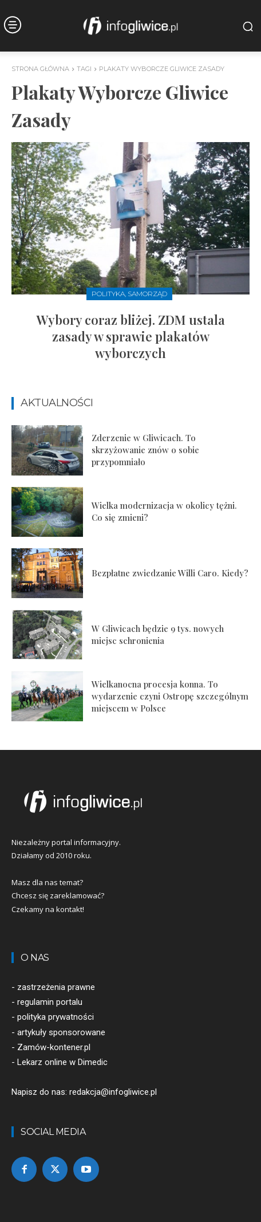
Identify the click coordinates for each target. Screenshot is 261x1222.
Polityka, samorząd (129, 293)
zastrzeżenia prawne (56, 987)
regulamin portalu (49, 1002)
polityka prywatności (55, 1017)
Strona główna (40, 69)
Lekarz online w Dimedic (62, 1062)
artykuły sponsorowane (61, 1032)
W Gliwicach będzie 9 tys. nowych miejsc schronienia (158, 634)
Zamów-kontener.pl (53, 1047)
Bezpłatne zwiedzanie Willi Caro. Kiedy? (170, 573)
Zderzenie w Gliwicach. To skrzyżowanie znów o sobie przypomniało (145, 449)
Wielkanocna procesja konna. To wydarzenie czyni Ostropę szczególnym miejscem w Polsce (170, 696)
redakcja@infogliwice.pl (113, 1092)
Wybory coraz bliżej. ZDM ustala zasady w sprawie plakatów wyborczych (131, 336)
